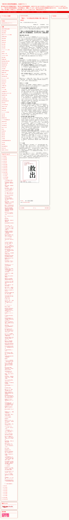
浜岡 (3, 144)
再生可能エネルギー (5, 93)
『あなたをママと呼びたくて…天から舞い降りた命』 (8, 213)
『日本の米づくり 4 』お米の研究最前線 (8, 265)
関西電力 (3, 117)
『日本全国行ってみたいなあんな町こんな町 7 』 (8, 261)
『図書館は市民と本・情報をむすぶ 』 (8, 259)
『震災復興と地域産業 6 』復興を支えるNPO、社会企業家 (8, 232)
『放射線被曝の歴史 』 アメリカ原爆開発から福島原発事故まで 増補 (9, 403)
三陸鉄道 (3, 98)
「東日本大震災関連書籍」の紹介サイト (14, 4)
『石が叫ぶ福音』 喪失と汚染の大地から (8, 415)
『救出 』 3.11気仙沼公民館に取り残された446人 (9, 206)
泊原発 (3, 131)
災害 (3, 102)
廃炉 (3, 115)
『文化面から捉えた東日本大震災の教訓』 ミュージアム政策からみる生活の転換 (8, 270)
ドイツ (3, 89)
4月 (5, 492)
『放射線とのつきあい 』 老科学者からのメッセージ (8, 400)
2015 (4, 497)
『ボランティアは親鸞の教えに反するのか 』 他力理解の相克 (9, 334)
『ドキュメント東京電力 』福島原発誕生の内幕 (8, 361)
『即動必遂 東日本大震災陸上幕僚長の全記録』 (8, 256)
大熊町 (3, 85)
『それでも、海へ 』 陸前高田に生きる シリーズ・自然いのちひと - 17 (9, 302)
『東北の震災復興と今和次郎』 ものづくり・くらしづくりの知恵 (8, 235)
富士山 (3, 110)
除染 (3, 136)
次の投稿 (22, 207)
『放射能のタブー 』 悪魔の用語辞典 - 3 (9, 412)
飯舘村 (3, 72)
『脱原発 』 (6, 358)
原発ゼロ (3, 106)
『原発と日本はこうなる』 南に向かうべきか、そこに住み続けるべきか (8, 445)
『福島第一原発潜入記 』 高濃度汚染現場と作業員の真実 (8, 393)
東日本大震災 (27, 202)
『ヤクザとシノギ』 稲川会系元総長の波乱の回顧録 (8, 282)
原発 (3, 30)
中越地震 (3, 91)
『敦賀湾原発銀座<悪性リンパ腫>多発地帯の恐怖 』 (9, 481)
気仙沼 (3, 81)
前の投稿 (47, 207)
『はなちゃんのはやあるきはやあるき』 (8, 196)
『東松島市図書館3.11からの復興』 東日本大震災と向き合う (8, 319)
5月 (5, 490)
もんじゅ (3, 123)
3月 (5, 493)
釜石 (3, 57)
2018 (4, 169)
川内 (3, 142)
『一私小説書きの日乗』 (8, 180)
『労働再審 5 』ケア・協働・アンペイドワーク (8, 478)
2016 (4, 172)
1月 (5, 495)
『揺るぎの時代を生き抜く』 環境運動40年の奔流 (9, 347)
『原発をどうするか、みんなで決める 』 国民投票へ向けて (9, 421)
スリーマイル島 (5, 112)
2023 (4, 161)
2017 (4, 170)
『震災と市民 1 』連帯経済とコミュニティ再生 (8, 288)
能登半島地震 (4, 100)
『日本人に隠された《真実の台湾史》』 (8, 285)
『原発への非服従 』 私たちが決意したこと (9, 424)
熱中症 (3, 148)
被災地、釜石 (4, 149)
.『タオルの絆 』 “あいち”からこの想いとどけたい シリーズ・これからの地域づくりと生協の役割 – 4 (9, 227)
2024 (4, 159)
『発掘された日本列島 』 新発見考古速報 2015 (8, 279)
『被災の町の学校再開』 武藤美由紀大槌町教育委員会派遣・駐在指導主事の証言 (8, 209)
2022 (4, 162)
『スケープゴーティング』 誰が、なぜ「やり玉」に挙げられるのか (8, 192)
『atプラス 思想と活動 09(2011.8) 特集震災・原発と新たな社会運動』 (8, 364)
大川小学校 (4, 104)
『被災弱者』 (6, 218)
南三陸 (3, 80)
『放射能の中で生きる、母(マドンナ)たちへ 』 (8, 407)
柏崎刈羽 (3, 121)
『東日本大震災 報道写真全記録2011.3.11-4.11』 (9, 344)
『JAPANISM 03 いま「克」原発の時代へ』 (8, 372)
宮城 (24, 202)
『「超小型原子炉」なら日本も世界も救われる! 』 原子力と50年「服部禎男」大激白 (9, 458)
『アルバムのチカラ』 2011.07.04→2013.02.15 (9, 239)
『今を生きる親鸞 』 (8, 417)
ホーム (34, 207)
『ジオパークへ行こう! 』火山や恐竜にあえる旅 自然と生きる (9, 296)
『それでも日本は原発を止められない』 (8, 380)
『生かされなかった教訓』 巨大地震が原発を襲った (8, 353)
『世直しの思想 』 (7, 306)
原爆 (3, 87)
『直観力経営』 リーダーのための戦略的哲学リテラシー (8, 326)
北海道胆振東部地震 (5, 140)
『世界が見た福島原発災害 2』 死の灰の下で (8, 452)
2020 (4, 166)
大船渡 (3, 108)
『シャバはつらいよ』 (8, 305)
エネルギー (4, 55)
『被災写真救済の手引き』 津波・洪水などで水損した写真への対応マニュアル (8, 331)
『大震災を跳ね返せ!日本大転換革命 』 (8, 357)
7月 (5, 487)
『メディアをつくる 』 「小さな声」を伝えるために (8, 427)
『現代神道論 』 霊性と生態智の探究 (9, 441)
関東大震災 (4, 63)
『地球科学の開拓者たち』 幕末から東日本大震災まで (8, 199)
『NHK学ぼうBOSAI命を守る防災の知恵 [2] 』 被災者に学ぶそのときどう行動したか (8, 310)
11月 (5, 175)
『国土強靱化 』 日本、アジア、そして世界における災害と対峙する (9, 189)
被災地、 (3, 53)
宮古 (3, 114)
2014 (4, 499)
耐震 (3, 132)
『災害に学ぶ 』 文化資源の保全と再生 (9, 253)
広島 (3, 83)
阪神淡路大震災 (5, 61)
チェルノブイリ (5, 49)
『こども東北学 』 (7, 465)
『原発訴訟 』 (6, 418)
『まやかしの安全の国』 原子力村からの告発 (8, 434)
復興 (3, 40)
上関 (3, 138)
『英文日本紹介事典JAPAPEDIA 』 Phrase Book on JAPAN (8, 368)
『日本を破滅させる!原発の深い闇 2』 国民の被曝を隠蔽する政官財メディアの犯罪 (8, 463)
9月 (5, 178)
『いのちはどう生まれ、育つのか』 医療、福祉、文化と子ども (8, 243)
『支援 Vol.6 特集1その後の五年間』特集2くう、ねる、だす (9, 338)
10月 (5, 177)
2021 (4, 164)
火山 (3, 97)
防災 (3, 44)
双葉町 (3, 59)
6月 (5, 488)
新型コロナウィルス (5, 34)
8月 (5, 485)
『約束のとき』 (7, 267)
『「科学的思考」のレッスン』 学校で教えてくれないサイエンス (8, 431)
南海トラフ (4, 74)
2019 (4, 167)
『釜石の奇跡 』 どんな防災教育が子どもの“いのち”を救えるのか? (9, 202)
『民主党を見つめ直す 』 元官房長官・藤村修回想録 (8, 182)
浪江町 (3, 66)
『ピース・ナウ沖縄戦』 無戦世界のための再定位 (8, 474)
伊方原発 (3, 125)
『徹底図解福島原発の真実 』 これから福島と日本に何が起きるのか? (9, 396)
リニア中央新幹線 (5, 119)
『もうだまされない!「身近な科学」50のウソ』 (8, 472)
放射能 (3, 36)
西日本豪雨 (4, 146)
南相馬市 (3, 95)
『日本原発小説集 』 (8, 387)
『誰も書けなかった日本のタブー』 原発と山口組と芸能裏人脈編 (8, 468)
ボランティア (4, 78)
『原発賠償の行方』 (7, 449)
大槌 (3, 68)
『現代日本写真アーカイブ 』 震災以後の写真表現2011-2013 (9, 250)
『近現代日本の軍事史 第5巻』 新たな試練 (9, 293)
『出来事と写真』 (7, 298)
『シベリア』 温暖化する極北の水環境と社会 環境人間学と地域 (8, 246)
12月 (5, 174)
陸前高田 (3, 64)
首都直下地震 (4, 70)
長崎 (3, 134)
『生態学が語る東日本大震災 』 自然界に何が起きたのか (9, 322)
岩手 (3, 46)
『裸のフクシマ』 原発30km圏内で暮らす (8, 390)
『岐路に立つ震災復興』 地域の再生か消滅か (8, 341)
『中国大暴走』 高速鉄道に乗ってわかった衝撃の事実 (8, 377)
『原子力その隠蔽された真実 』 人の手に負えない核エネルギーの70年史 (9, 438)
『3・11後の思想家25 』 (8, 483)
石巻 (3, 47)
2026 (4, 156)
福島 (3, 32)
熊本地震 (3, 76)
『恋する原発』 (7, 448)
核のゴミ (3, 127)
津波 (3, 38)
